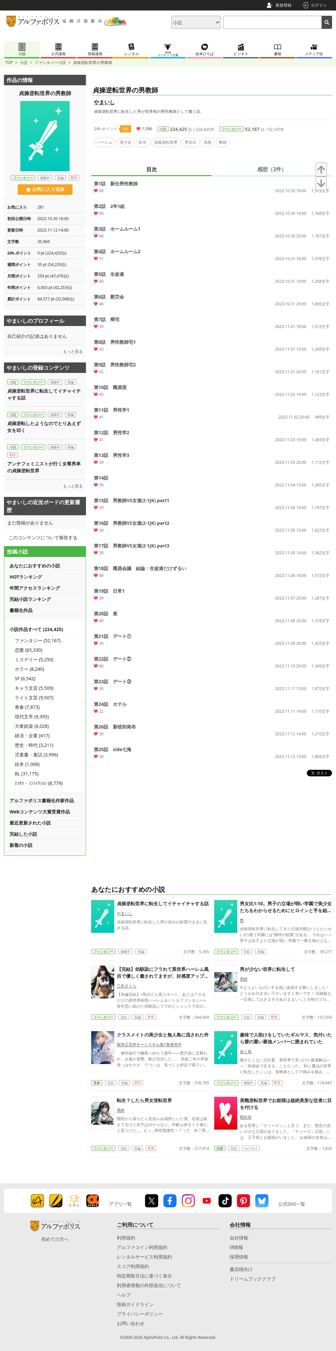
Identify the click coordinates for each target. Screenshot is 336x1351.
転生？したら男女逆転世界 (144, 1100)
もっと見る (73, 351)
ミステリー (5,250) (34, 659)
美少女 (126, 142)
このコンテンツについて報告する (43, 537)
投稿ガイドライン (135, 1304)
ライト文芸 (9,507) (34, 697)
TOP (9, 62)
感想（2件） (271, 169)
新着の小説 (21, 845)
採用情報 (239, 1257)
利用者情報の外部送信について (149, 1285)
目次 (151, 169)
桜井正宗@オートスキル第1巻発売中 (149, 1044)
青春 (97, 1082)
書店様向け (241, 1269)
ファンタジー (232, 129)
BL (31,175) (26, 773)
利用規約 (126, 1238)
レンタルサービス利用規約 (144, 1257)
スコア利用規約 (133, 1266)
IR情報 (236, 1247)
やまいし (104, 102)
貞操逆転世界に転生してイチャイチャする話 (163, 903)
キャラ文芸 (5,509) (34, 688)
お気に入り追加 (45, 189)
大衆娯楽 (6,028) (32, 726)
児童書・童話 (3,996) (36, 754)
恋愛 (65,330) (28, 650)
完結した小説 (23, 834)
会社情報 (239, 1238)
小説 (24, 62)
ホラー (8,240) (29, 669)
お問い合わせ (130, 1323)
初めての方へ (55, 1239)
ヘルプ (124, 1295)
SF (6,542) (25, 678)
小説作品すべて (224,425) (36, 629)
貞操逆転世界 (166, 142)
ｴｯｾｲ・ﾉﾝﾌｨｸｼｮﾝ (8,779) (39, 783)
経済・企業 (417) (32, 735)
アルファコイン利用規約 (142, 1247)
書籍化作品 (21, 610)
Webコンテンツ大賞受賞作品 (40, 812)
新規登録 (283, 5)
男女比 (191, 142)
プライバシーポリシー (140, 1314)
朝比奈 (246, 1117)
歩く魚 (246, 1051)
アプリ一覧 (120, 1204)
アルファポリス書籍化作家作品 (42, 800)
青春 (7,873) (27, 707)
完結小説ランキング (30, 599)
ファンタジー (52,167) (38, 640)
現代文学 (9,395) (32, 716)
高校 (208, 142)
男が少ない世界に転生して (267, 969)
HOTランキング (26, 577)
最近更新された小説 (30, 823)
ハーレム (105, 142)
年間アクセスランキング (35, 588)
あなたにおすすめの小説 (35, 566)
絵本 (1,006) (27, 764)
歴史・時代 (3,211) (34, 745)
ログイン (319, 5)
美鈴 (244, 979)
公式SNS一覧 (291, 1204)
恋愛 (220, 1148)
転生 (143, 142)
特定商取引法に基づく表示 (144, 1276)
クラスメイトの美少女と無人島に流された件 (163, 1035)
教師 (223, 142)
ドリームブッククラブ (253, 1279)
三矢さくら (126, 986)
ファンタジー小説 (50, 62)
